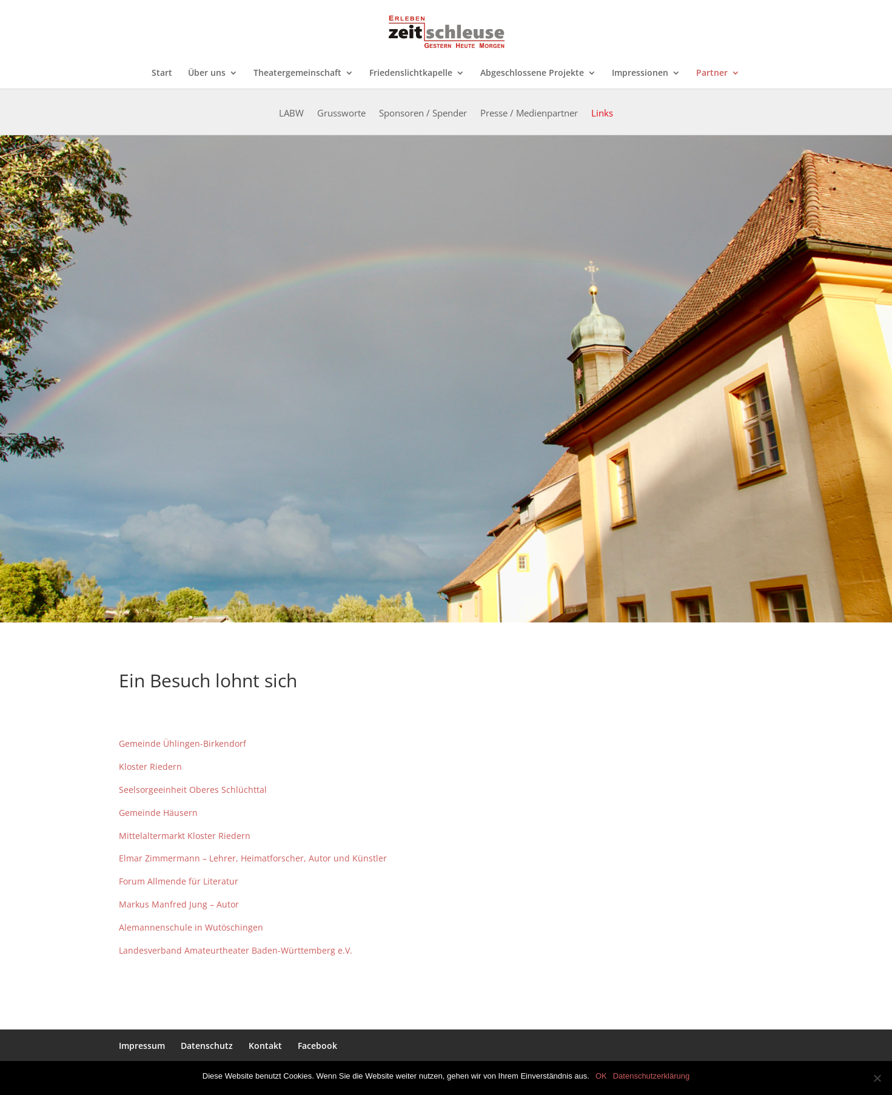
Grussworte (341, 114)
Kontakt (265, 1045)
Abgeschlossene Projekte (532, 73)
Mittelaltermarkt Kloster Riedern (186, 835)
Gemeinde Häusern (158, 812)
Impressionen (640, 73)
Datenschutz (207, 1045)
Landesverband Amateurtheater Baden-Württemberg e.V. (235, 950)
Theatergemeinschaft (297, 73)
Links (602, 114)
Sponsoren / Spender (423, 114)
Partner (712, 73)
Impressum (142, 1045)
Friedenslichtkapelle (410, 73)
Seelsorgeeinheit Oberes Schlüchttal (193, 789)
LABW (291, 114)
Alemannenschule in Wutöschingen (191, 927)
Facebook (317, 1045)
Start (162, 73)
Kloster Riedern (151, 766)
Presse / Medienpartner (529, 114)
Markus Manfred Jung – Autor (179, 904)
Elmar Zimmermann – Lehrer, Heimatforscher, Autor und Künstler (253, 858)
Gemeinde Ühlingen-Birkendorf (182, 743)
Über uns (207, 73)
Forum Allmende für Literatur (180, 881)
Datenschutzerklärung (651, 1075)
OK (601, 1075)
